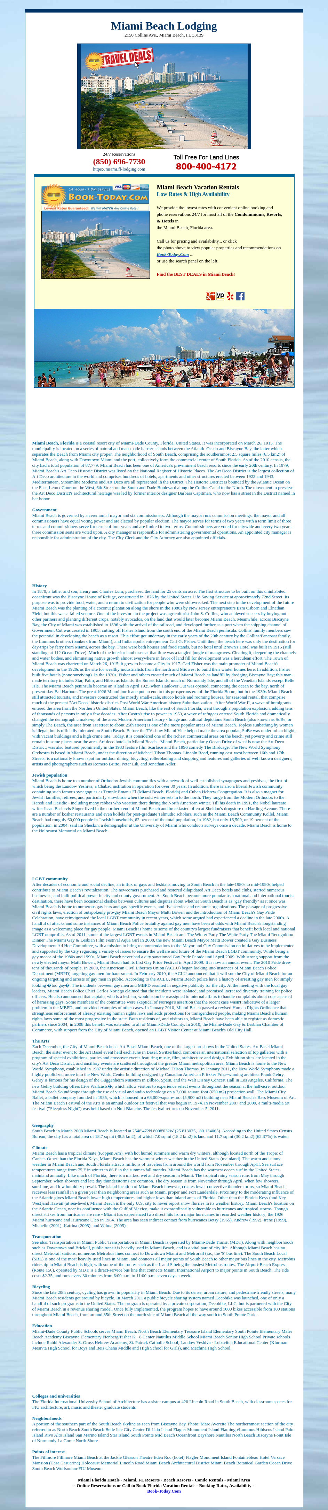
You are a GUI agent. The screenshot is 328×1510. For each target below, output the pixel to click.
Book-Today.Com (164, 1491)
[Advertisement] (164, 414)
